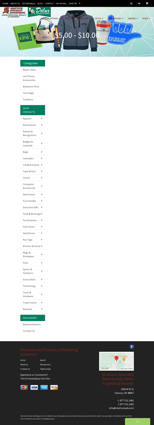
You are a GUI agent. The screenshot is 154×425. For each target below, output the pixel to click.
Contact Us (29, 330)
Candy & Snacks (31, 164)
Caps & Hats (29, 171)
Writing (133, 20)
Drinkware (83, 20)
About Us (24, 364)
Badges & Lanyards (28, 143)
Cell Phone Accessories (29, 78)
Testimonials (45, 369)
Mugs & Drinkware (28, 254)
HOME (5, 3)
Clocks (26, 177)
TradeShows (115, 20)
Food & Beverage (32, 213)
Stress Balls (29, 279)
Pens (25, 262)
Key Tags (27, 239)
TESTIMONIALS (28, 3)
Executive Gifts (30, 207)
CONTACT (49, 3)
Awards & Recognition (29, 133)
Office (99, 20)
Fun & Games (30, 220)
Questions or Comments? (34, 374)
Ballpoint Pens (31, 86)
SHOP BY (73, 3)
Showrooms (45, 364)
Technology (29, 285)
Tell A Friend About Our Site (35, 378)
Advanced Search (32, 324)
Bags (68, 20)
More (146, 20)
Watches (27, 309)
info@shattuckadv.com (121, 408)
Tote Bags (28, 93)
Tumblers (28, 99)
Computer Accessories (29, 186)
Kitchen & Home (32, 246)
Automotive (29, 124)
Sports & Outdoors (28, 271)
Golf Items (29, 226)
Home (23, 360)
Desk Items (29, 194)
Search (43, 360)
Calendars (28, 158)
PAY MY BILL (61, 3)
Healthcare (29, 233)
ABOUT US (15, 3)
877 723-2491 (127, 400)
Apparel (55, 20)
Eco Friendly (29, 200)
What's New (29, 69)
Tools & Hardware (28, 294)
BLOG (40, 3)
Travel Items (30, 302)
